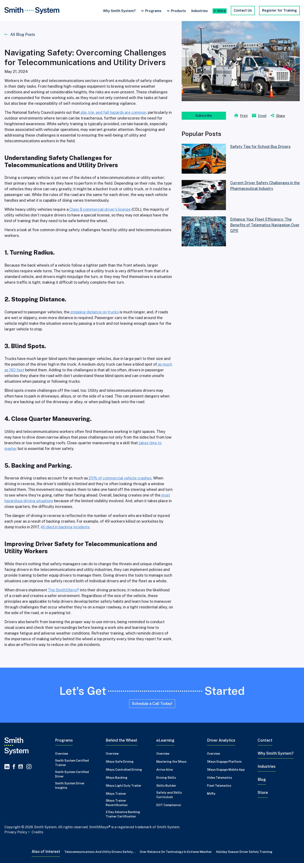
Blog (262, 779)
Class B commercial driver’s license (100, 209)
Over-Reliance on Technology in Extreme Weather (176, 852)
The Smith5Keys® (63, 590)
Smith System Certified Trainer (72, 763)
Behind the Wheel (121, 740)
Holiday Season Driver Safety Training (244, 852)
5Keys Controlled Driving (124, 769)
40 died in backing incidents (65, 527)
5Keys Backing (116, 777)
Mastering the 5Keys (171, 761)
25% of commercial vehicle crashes (119, 478)
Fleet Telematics (219, 785)
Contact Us (243, 10)
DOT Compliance (168, 805)
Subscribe (203, 116)
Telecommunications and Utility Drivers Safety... (99, 852)
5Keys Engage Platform (224, 761)
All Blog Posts (22, 34)
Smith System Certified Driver (72, 774)
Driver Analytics (221, 740)
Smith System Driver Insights (70, 785)
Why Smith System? (119, 11)
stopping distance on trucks (94, 312)
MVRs (211, 793)
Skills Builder (166, 785)
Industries (199, 11)
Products (178, 11)
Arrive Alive (164, 769)
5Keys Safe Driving (120, 761)
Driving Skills (166, 777)
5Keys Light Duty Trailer (123, 785)
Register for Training (279, 10)
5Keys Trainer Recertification (117, 803)
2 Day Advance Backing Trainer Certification (123, 814)
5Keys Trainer (116, 793)
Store (263, 792)
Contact (265, 740)
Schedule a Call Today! (152, 703)
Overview (61, 753)
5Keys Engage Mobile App (226, 769)
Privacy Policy (15, 832)
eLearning (165, 740)
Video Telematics (219, 777)
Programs (153, 11)
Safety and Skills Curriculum (169, 795)
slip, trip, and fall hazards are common (113, 112)
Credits (37, 832)
